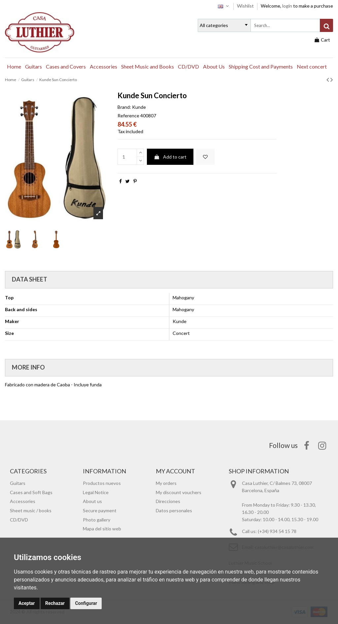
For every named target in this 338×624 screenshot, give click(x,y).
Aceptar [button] (26, 603)
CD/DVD (19, 519)
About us (92, 501)
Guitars (17, 483)
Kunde (139, 107)
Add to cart (170, 157)
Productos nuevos (102, 483)
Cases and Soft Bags (31, 492)
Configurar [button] (86, 603)
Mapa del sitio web (102, 528)
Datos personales (174, 510)
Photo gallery (96, 519)
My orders (166, 483)
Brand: (124, 107)
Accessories (22, 501)
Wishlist (246, 6)
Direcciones (168, 501)
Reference (128, 115)
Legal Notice (96, 492)
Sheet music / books (30, 510)
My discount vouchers (178, 492)
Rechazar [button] (55, 603)
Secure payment (100, 510)
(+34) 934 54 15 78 (277, 531)
